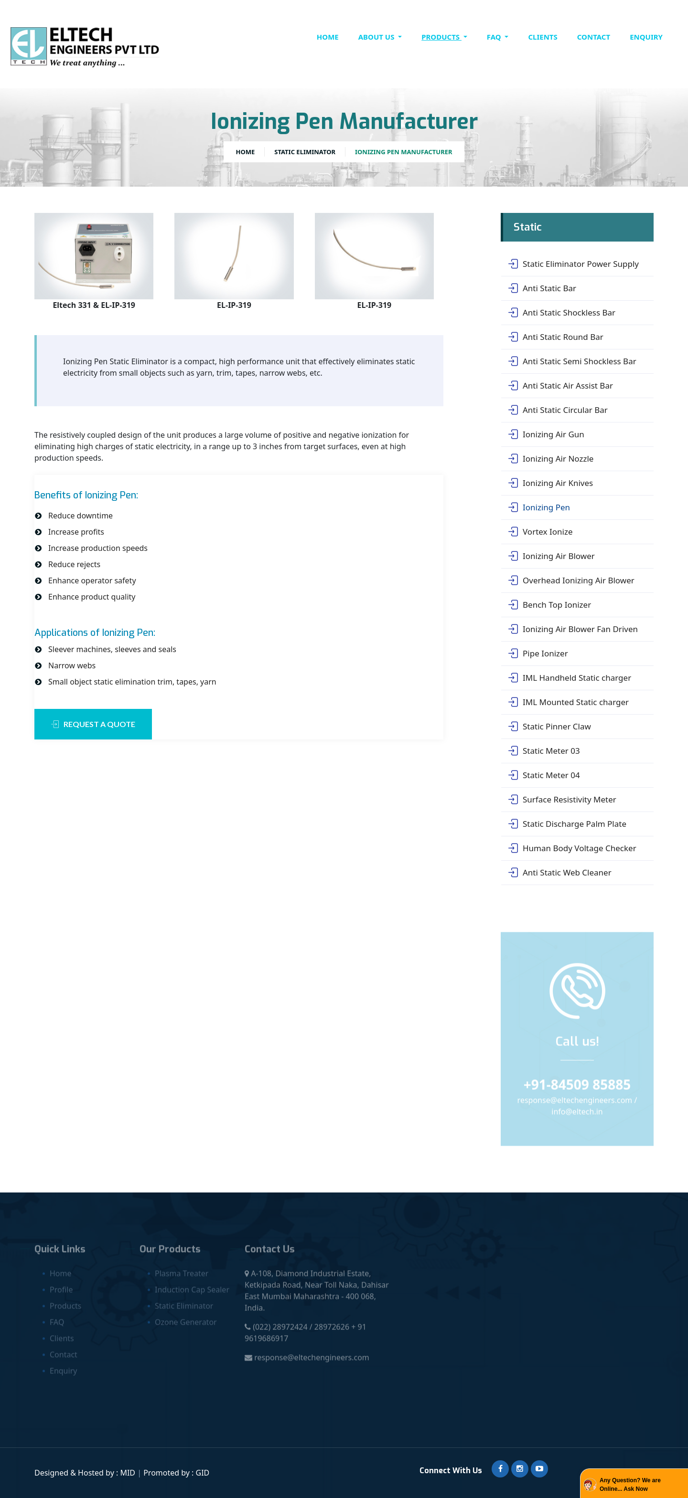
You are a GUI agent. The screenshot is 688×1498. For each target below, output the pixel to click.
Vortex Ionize (540, 531)
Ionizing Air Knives (550, 483)
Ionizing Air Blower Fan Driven (573, 629)
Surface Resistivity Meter (562, 799)
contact (593, 37)
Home (328, 37)
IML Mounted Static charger (568, 702)
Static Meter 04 (544, 775)
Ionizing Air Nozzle (550, 458)
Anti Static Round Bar (555, 337)
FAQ (495, 37)
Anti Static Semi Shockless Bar (572, 361)
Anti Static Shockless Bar (561, 312)
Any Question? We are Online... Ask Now (630, 1484)
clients (542, 37)
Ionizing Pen (539, 507)
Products (441, 37)
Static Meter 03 (544, 751)
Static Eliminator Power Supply (573, 264)
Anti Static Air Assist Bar (560, 385)
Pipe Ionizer (538, 653)
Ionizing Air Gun (546, 434)
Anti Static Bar (542, 288)
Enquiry (646, 37)
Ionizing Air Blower (551, 556)
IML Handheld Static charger (569, 678)
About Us (377, 37)
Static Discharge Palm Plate (567, 824)
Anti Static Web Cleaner (560, 872)
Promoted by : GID (176, 1472)
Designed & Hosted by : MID (85, 1472)
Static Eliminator (304, 152)
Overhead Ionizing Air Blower (571, 580)
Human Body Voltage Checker (572, 848)
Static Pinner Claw (549, 726)
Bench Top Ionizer (549, 604)
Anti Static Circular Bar (558, 410)
